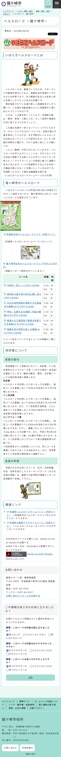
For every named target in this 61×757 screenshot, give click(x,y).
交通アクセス (36, 708)
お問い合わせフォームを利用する (23, 595)
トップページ (8, 11)
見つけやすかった (18, 666)
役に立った (14, 634)
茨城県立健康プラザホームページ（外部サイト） (31, 524)
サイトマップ (8, 701)
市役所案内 (27, 747)
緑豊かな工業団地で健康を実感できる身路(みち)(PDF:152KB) (22, 322)
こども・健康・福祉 (25, 11)
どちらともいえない (35, 634)
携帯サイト (24, 701)
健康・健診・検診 (43, 11)
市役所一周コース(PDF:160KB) (23, 285)
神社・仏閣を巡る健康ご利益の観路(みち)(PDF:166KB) (22, 313)
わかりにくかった (18, 653)
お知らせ (6, 14)
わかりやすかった (18, 650)
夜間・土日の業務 (17, 708)
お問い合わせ (10, 747)
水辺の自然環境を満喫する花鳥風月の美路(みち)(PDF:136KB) (22, 304)
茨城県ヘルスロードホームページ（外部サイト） (31, 513)
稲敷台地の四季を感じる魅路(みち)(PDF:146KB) (22, 331)
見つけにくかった (18, 669)
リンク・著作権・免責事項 (21, 704)
